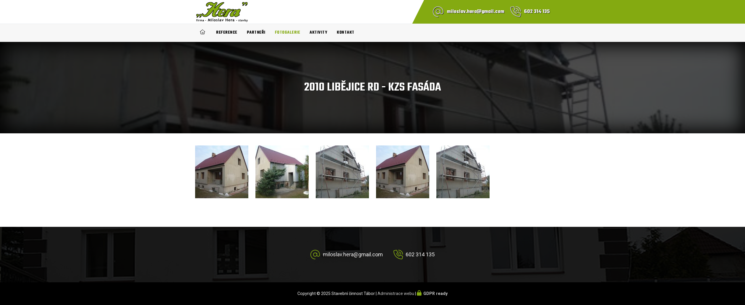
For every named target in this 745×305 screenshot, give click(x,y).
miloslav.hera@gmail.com (475, 12)
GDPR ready (435, 293)
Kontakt (345, 32)
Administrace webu (396, 293)
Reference (226, 32)
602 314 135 (537, 12)
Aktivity (318, 32)
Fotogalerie (287, 32)
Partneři (256, 32)
